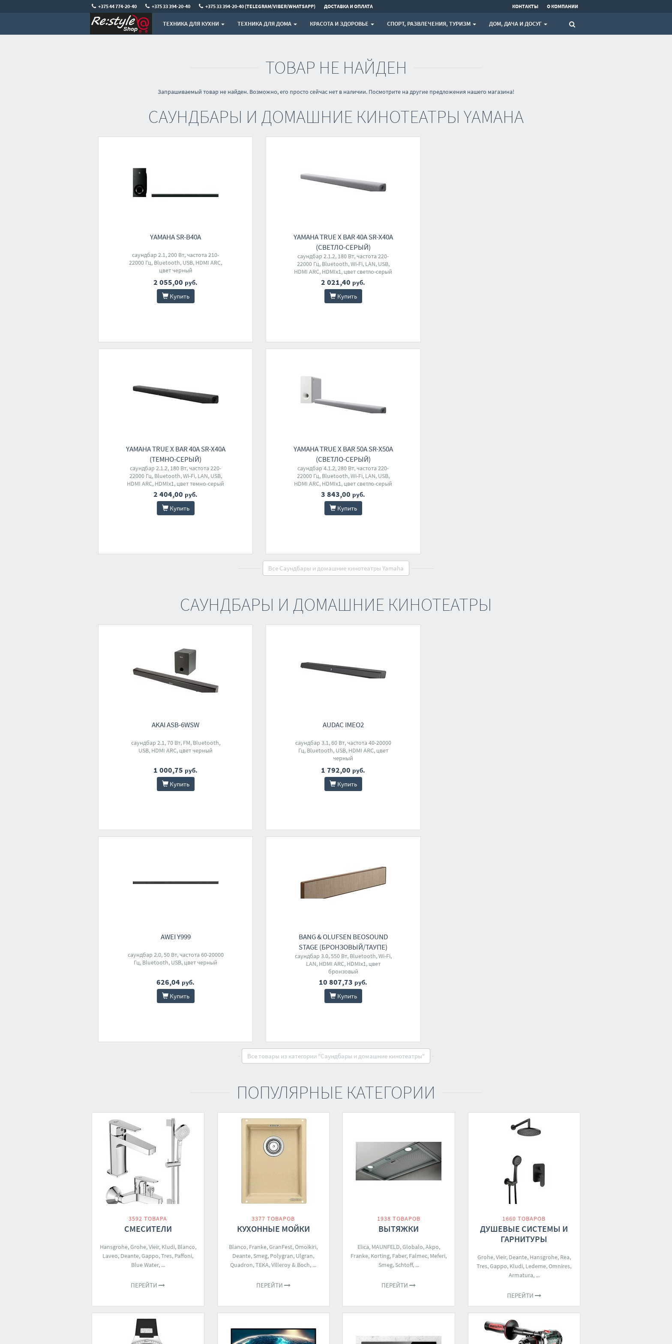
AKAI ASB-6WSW (154, 512)
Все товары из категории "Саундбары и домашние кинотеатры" (336, 632)
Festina (165, 1023)
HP (268, 1032)
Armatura (521, 851)
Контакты (229, 1185)
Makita (489, 1044)
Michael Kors (136, 1041)
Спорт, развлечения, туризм (431, 23)
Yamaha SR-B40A (154, 237)
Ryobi (559, 1053)
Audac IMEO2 (279, 512)
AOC (293, 1023)
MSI (257, 1032)
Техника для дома (267, 23)
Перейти (148, 861)
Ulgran (304, 832)
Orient (112, 1023)
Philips (251, 1023)
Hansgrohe (114, 823)
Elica (363, 823)
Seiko (162, 1041)
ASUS (233, 1023)
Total (508, 1053)
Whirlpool (361, 1032)
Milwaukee (552, 1044)
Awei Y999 (405, 512)
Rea (565, 833)
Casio (184, 1023)
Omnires (559, 842)
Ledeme (535, 842)
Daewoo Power (530, 1062)
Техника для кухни (194, 23)
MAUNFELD (386, 823)
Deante (129, 832)
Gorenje (405, 1032)
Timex (186, 1032)
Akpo (432, 823)
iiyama (310, 1023)
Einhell (540, 1053)
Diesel (109, 1032)
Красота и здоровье (342, 23)
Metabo (489, 1053)
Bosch (384, 1032)
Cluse (146, 1023)
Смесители (148, 804)
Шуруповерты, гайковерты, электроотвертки (524, 1015)
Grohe (138, 823)
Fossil (129, 1023)
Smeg (260, 832)
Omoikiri (305, 823)
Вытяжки (398, 804)
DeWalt (527, 1044)
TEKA (262, 841)
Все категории (336, 1120)
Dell (245, 1032)
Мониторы (273, 1005)
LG (234, 1032)
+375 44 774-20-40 (323, 1185)
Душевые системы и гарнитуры (524, 809)
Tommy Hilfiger (138, 1032)
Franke (258, 823)
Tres (166, 832)
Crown (500, 1062)
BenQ (302, 1032)
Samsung (274, 1023)
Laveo (110, 832)
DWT (523, 1053)
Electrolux (422, 1023)
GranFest (280, 823)
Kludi (168, 823)
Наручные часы (147, 1005)
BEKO (440, 1032)
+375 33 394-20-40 (323, 1196)
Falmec (418, 832)
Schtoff (404, 841)
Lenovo (283, 1032)
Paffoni (183, 832)
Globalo (412, 823)
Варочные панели (398, 1005)
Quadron (241, 841)
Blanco (186, 823)
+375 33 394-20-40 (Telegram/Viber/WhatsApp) (333, 1212)
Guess (168, 1032)
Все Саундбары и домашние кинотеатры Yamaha (336, 356)
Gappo (150, 832)
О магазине (231, 1207)
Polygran (281, 832)
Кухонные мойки (273, 804)
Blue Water (145, 841)
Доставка (228, 1196)
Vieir (154, 823)
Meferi (437, 832)
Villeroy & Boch (290, 841)
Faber (399, 832)
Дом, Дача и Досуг (518, 23)
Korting (380, 832)
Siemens (398, 1041)
